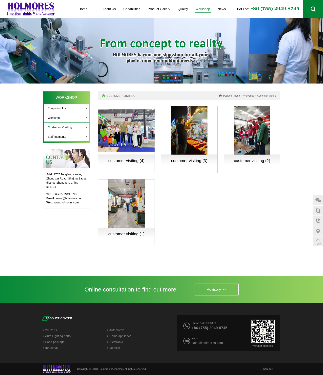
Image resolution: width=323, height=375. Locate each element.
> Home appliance (119, 336)
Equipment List (67, 108)
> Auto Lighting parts (57, 336)
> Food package (54, 342)
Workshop (203, 10)
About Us (109, 9)
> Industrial (50, 347)
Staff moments (67, 136)
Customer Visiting (67, 127)
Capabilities (131, 9)
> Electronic (115, 342)
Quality (183, 9)
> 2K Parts (50, 330)
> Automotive (116, 330)
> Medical (113, 347)
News (222, 9)
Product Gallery (159, 9)
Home (83, 9)
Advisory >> (216, 289)
